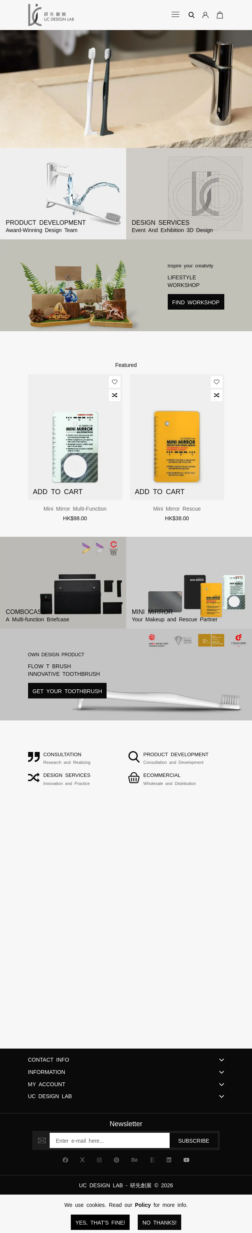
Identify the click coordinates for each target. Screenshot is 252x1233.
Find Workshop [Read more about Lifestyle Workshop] (196, 301)
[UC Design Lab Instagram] (99, 1159)
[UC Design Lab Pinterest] (116, 1159)
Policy (143, 1204)
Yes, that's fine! (100, 1222)
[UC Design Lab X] (82, 1159)
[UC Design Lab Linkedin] (169, 1159)
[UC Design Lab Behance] (135, 1159)
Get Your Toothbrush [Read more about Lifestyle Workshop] (67, 691)
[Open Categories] (176, 15)
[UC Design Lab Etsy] (152, 1159)
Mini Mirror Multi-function (75, 508)
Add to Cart (58, 491)
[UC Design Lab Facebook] (65, 1159)
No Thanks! (159, 1222)
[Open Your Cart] (218, 15)
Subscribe (193, 1140)
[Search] (192, 15)
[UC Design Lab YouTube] (187, 1159)
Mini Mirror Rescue (177, 508)
